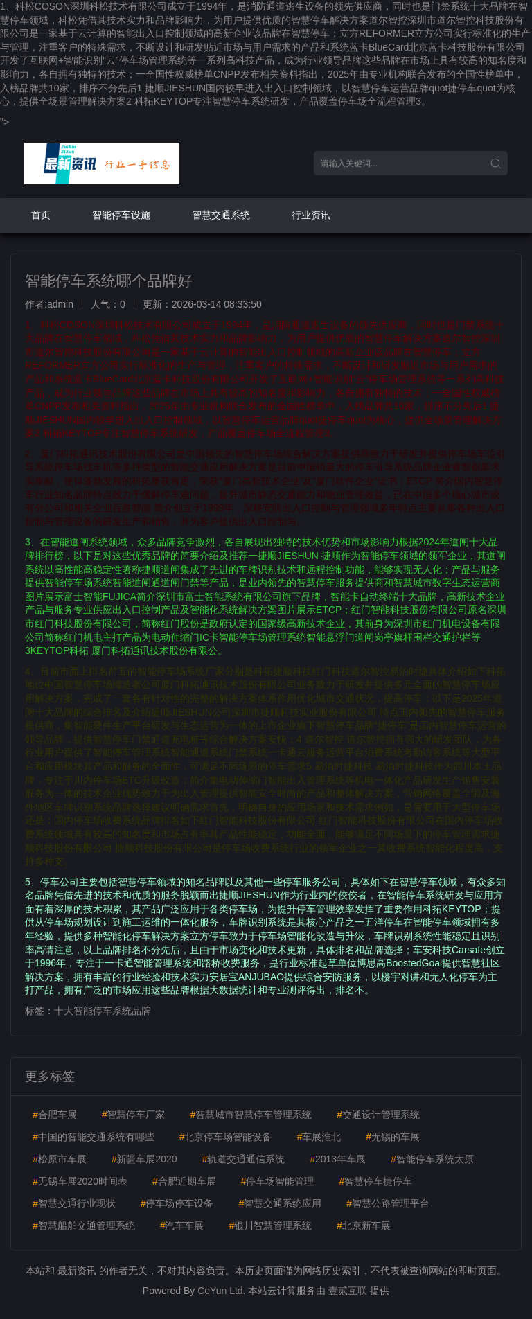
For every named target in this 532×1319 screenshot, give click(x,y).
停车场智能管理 (277, 1181)
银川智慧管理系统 (270, 1225)
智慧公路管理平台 (387, 1203)
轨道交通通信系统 (243, 1159)
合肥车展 (55, 1114)
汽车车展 (182, 1225)
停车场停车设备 (177, 1203)
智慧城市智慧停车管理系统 (251, 1114)
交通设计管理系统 (378, 1114)
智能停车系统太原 (432, 1159)
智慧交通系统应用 (279, 1203)
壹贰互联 (347, 1290)
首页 (41, 214)
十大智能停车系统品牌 (102, 1010)
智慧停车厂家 (134, 1114)
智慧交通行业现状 (74, 1203)
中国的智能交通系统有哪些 (93, 1136)
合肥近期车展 (184, 1181)
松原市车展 (60, 1159)
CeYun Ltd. (221, 1290)
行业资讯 (311, 214)
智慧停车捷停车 (375, 1181)
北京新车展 (364, 1225)
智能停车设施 (121, 214)
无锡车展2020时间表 (80, 1181)
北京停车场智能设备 (225, 1136)
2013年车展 (338, 1159)
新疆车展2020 (144, 1159)
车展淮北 (318, 1136)
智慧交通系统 (221, 214)
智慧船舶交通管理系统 (84, 1225)
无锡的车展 (393, 1136)
